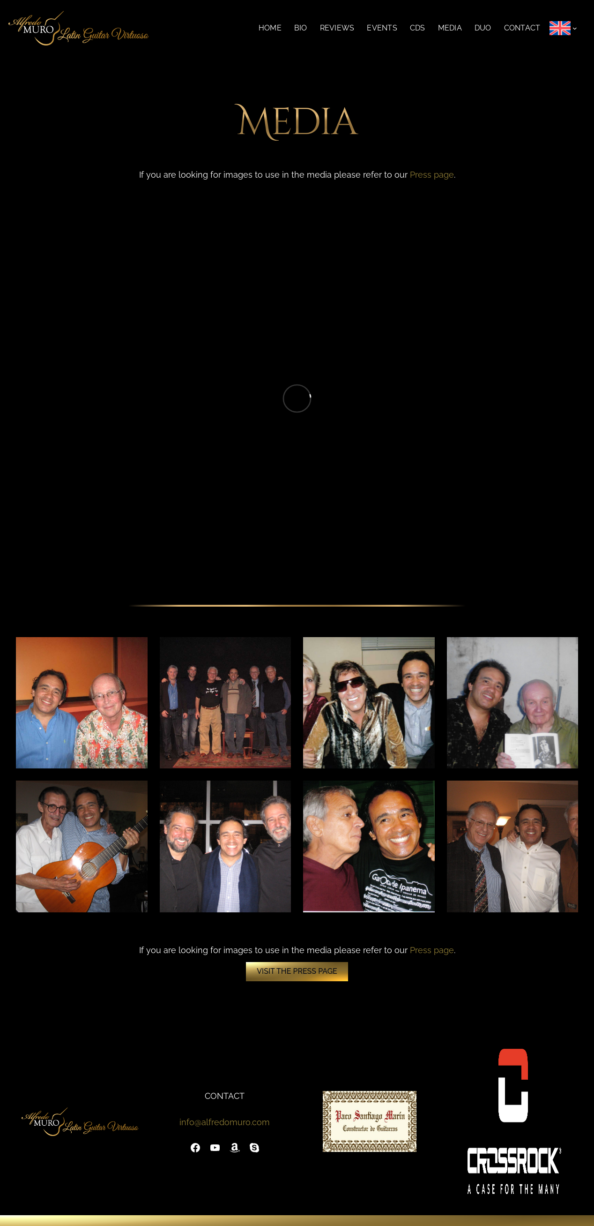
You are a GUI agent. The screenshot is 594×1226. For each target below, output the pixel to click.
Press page (432, 175)
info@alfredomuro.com (224, 1122)
